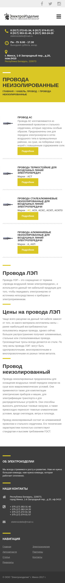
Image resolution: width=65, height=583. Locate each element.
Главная (7, 546)
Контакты (37, 557)
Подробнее (28, 151)
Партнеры (38, 552)
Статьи (6, 557)
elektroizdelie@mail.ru (22, 522)
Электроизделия (41, 546)
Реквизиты (8, 562)
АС (29, 210)
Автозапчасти (10, 552)
